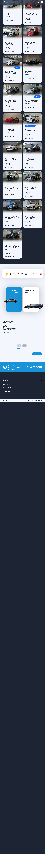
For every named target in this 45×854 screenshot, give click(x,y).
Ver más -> (6, 332)
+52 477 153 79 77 (34, 367)
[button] (18, 348)
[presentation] (19, 345)
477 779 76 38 (31, 400)
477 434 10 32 (38, 400)
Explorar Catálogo (37, 353)
